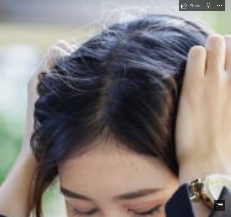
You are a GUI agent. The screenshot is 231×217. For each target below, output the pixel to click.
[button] (191, 5)
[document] (115, 108)
